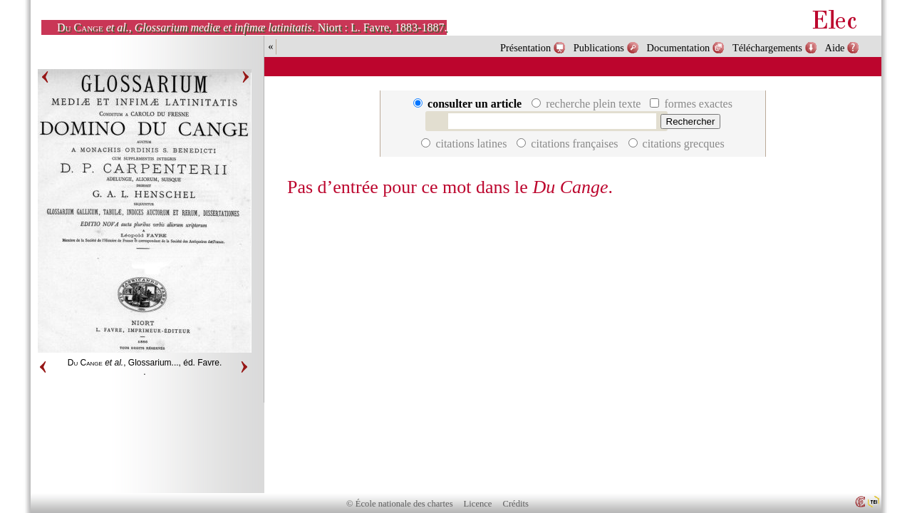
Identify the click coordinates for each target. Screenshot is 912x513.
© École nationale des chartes (399, 504)
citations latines (465, 144)
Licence (478, 504)
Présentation (525, 47)
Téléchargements (767, 47)
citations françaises (569, 144)
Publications (599, 47)
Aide (835, 47)
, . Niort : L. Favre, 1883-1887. (252, 27)
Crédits (516, 504)
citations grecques (676, 144)
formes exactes (691, 104)
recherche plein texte (587, 104)
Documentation (678, 47)
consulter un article (468, 104)
